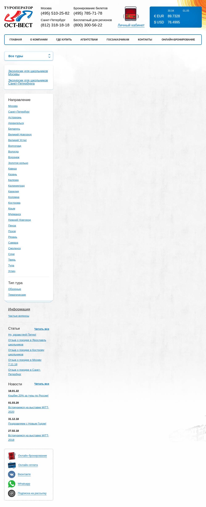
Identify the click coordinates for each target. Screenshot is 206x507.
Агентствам (89, 39)
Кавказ (12, 168)
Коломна (13, 197)
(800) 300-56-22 (88, 25)
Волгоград (14, 145)
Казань (12, 174)
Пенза (12, 225)
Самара (13, 242)
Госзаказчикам (118, 39)
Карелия (13, 191)
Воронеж (13, 157)
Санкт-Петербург (19, 111)
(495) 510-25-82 (55, 13)
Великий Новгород (20, 134)
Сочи (11, 254)
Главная (16, 39)
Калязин (13, 180)
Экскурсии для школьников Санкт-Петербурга (28, 81)
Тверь (12, 259)
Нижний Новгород (19, 219)
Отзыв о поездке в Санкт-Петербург (24, 372)
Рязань (12, 237)
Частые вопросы (18, 315)
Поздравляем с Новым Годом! (27, 423)
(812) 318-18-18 (55, 25)
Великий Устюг (17, 140)
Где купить (64, 39)
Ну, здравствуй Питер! (22, 334)
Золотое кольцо (18, 163)
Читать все (41, 328)
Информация (19, 309)
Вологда (13, 151)
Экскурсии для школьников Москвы (28, 72)
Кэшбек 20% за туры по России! (28, 395)
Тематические (17, 294)
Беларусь (14, 128)
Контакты (145, 39)
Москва (12, 106)
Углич (11, 271)
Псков (12, 231)
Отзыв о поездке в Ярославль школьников (27, 342)
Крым (11, 208)
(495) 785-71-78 (88, 13)
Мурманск (14, 214)
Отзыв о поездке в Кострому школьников (26, 352)
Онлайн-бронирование (178, 39)
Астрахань (14, 117)
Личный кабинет (131, 25)
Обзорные (14, 289)
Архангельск (16, 123)
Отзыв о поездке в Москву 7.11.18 (24, 362)
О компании (39, 39)
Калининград (16, 185)
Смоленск (14, 248)
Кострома (14, 202)
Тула (11, 265)
